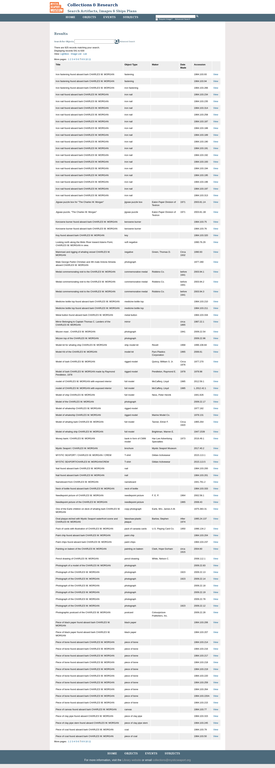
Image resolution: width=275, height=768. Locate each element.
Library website (131, 760)
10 (86, 59)
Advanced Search (182, 19)
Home (70, 17)
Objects (89, 17)
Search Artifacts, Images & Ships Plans (102, 11)
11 (89, 59)
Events (109, 17)
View (215, 74)
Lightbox (64, 54)
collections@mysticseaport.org (172, 760)
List (85, 54)
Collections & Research (93, 5)
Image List (76, 54)
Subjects (130, 17)
